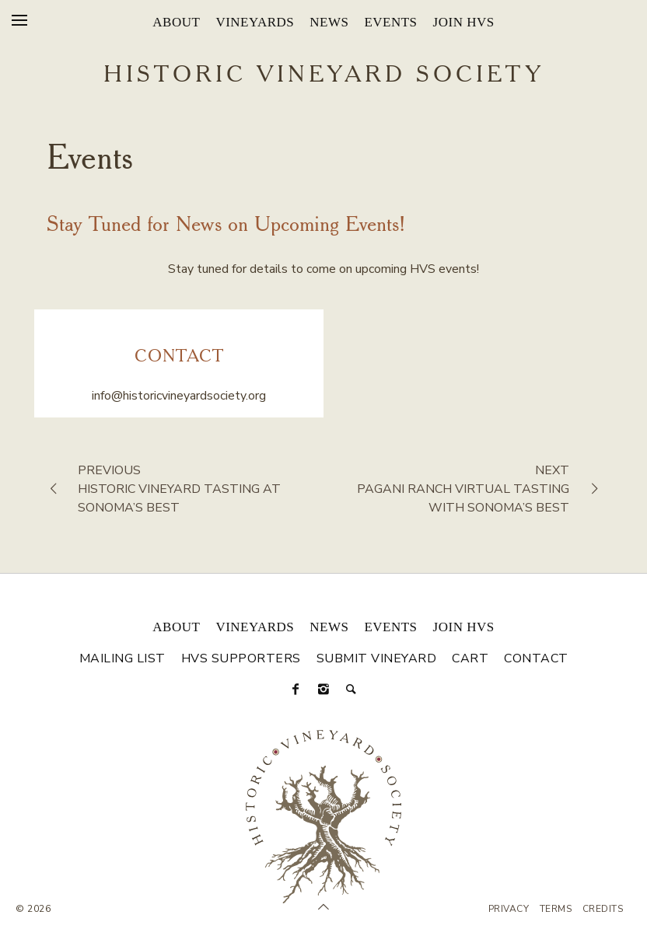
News (329, 22)
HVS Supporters (241, 658)
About (176, 22)
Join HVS (464, 22)
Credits (603, 908)
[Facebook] (296, 689)
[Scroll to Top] (323, 907)
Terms (556, 908)
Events (390, 22)
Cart (470, 658)
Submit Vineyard (377, 658)
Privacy (509, 908)
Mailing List (122, 658)
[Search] (351, 689)
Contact (536, 658)
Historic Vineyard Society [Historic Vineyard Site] (323, 75)
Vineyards (254, 22)
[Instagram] (323, 689)
